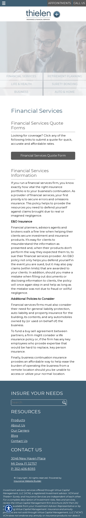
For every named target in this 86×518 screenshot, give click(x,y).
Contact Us (19, 441)
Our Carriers (20, 430)
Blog (14, 436)
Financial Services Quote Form (43, 155)
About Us (18, 425)
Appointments (59, 3)
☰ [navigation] (4, 3)
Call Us (79, 3)
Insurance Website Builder (27, 481)
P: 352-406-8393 (23, 469)
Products (18, 420)
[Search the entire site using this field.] (34, 402)
